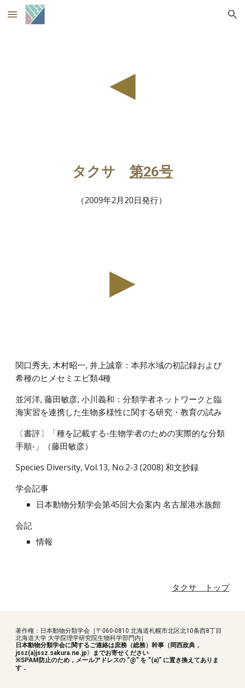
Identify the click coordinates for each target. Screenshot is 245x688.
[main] (122, 185)
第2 (140, 171)
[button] (12, 14)
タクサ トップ (201, 587)
